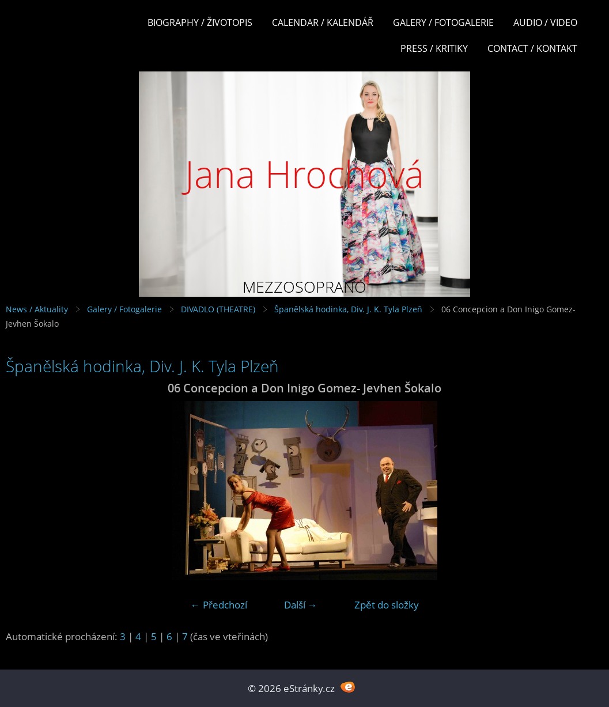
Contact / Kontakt (532, 48)
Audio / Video (545, 22)
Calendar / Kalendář (322, 22)
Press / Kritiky (434, 48)
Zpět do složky (386, 604)
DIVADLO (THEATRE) (218, 309)
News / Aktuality (37, 309)
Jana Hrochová (304, 174)
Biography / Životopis (199, 22)
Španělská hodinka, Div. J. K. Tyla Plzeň (348, 309)
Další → (300, 604)
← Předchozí (219, 604)
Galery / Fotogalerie (443, 22)
